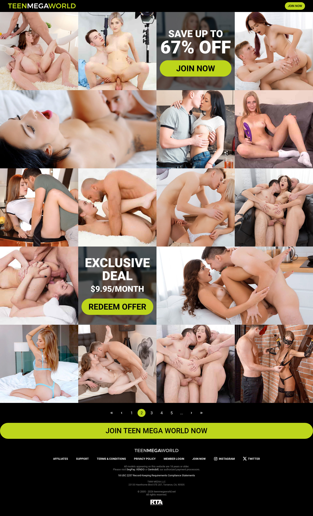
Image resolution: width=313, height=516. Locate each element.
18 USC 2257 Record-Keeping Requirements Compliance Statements (156, 475)
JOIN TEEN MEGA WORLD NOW (156, 431)
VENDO (140, 469)
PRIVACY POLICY (145, 458)
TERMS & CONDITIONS (111, 458)
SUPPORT (82, 458)
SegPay (131, 469)
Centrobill (153, 469)
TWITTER (251, 459)
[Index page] (42, 6)
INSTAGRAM (224, 459)
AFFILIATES (60, 458)
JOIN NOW (295, 6)
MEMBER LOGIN (174, 458)
